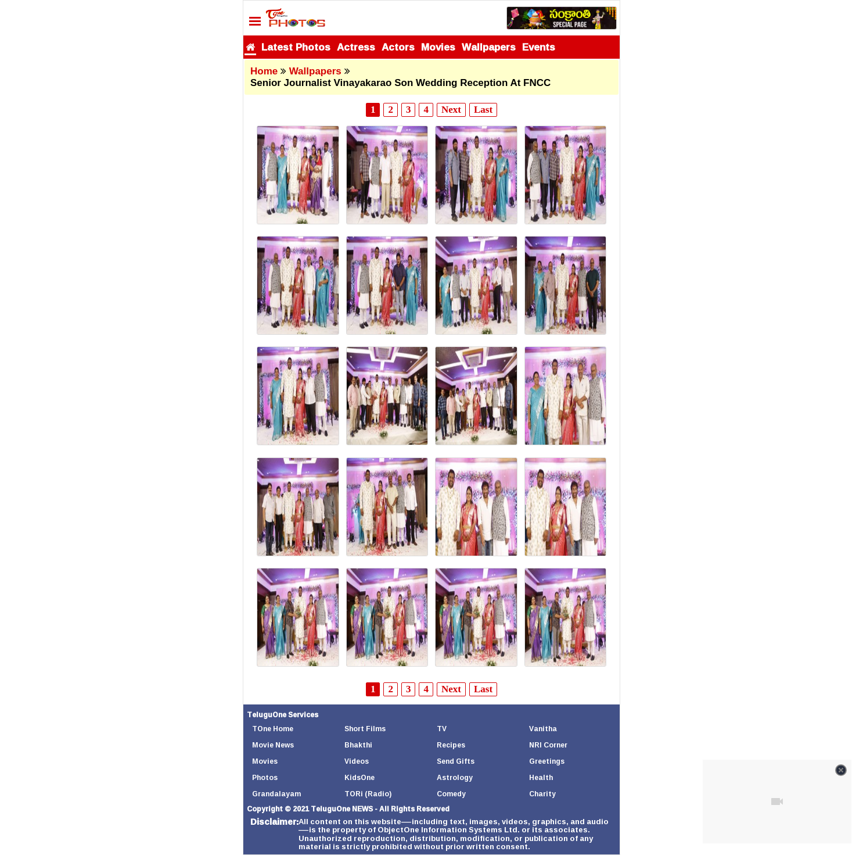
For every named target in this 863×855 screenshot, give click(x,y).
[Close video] (841, 770)
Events (538, 46)
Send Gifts (455, 761)
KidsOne (359, 777)
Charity (542, 793)
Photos (265, 777)
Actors (398, 46)
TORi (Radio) (367, 793)
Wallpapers (489, 46)
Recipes (451, 745)
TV (442, 728)
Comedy (451, 793)
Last (483, 109)
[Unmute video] (777, 801)
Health (541, 777)
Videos (356, 761)
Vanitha (543, 728)
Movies (438, 46)
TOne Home (272, 728)
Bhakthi (358, 745)
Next (451, 109)
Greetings (546, 761)
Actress (356, 46)
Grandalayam (276, 793)
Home (264, 71)
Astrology (455, 777)
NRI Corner (548, 745)
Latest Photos (295, 46)
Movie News (273, 745)
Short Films (365, 728)
